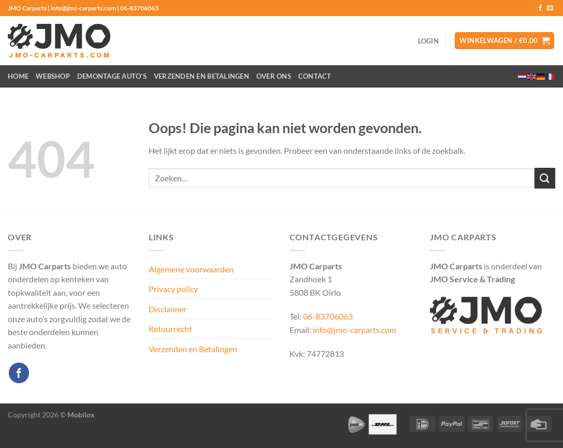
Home (18, 76)
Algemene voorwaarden (191, 269)
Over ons (273, 76)
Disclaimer (167, 309)
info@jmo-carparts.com (354, 330)
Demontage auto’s (112, 76)
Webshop (53, 76)
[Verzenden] (545, 178)
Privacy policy (173, 289)
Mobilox (81, 414)
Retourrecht (170, 329)
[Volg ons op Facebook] (540, 8)
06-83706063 (328, 316)
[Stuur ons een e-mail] (550, 8)
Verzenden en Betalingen (201, 76)
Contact (314, 76)
